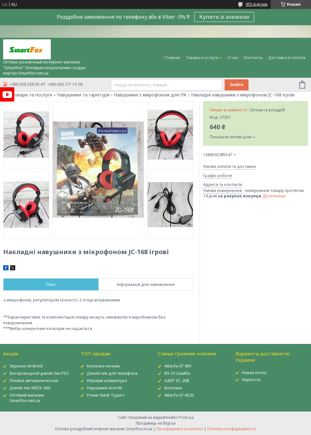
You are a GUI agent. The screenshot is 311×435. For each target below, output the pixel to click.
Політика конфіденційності (231, 429)
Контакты (253, 57)
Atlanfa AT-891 (178, 366)
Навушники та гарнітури (83, 95)
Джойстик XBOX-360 (30, 388)
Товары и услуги (202, 57)
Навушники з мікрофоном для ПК (150, 95)
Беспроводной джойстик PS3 (39, 373)
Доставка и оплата (286, 57)
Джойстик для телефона (112, 373)
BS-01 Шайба (177, 373)
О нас (233, 57)
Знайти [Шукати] (236, 84)
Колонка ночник (103, 366)
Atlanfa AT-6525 (179, 395)
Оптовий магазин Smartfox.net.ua (27, 397)
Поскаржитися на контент (179, 429)
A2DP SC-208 (176, 380)
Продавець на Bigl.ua (155, 423)
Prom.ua (186, 417)
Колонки (173, 388)
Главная (172, 57)
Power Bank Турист (106, 395)
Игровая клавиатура (107, 380)
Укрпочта (251, 379)
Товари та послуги (32, 95)
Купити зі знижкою (224, 16)
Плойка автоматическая (34, 380)
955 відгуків (257, 4)
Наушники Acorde (104, 388)
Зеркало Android (26, 366)
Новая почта (254, 372)
